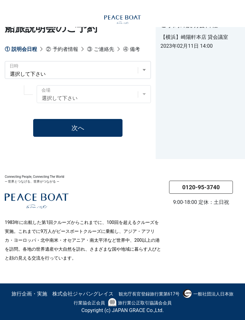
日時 (14, 65)
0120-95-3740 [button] (200, 187)
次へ (77, 128)
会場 (45, 90)
